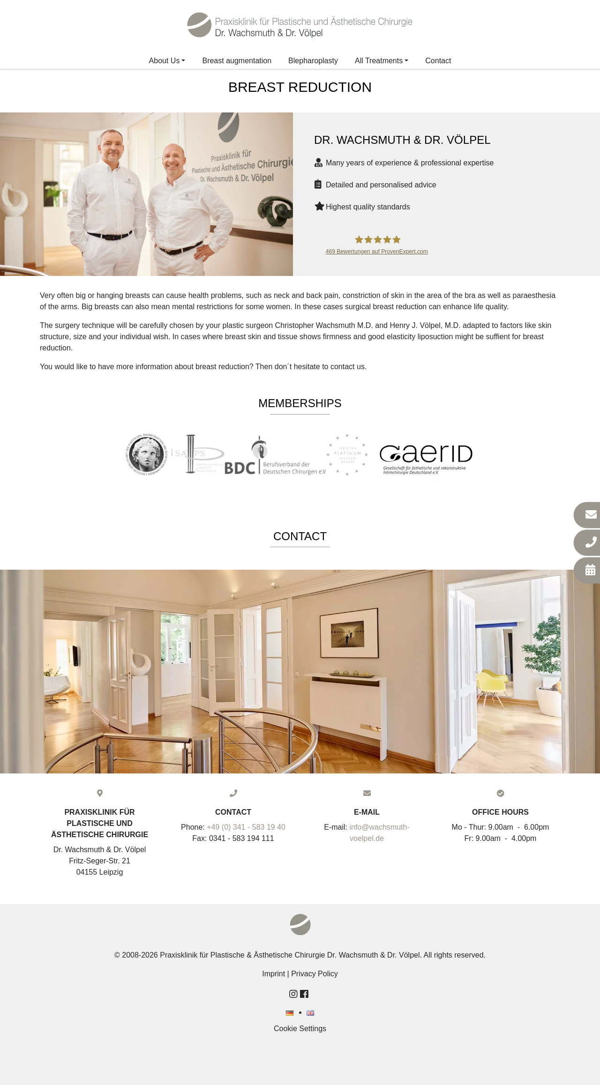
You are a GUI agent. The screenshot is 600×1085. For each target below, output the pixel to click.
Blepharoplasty (313, 61)
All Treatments (379, 61)
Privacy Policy (314, 974)
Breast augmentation (236, 61)
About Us (164, 61)
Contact (438, 61)
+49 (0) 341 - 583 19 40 (246, 827)
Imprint (273, 974)
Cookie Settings (300, 1029)
